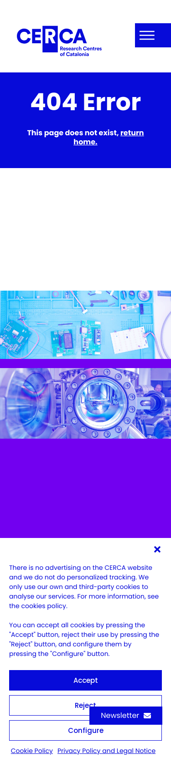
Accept (85, 680)
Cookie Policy (32, 750)
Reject (85, 705)
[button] (157, 549)
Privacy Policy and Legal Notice (106, 750)
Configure (86, 730)
